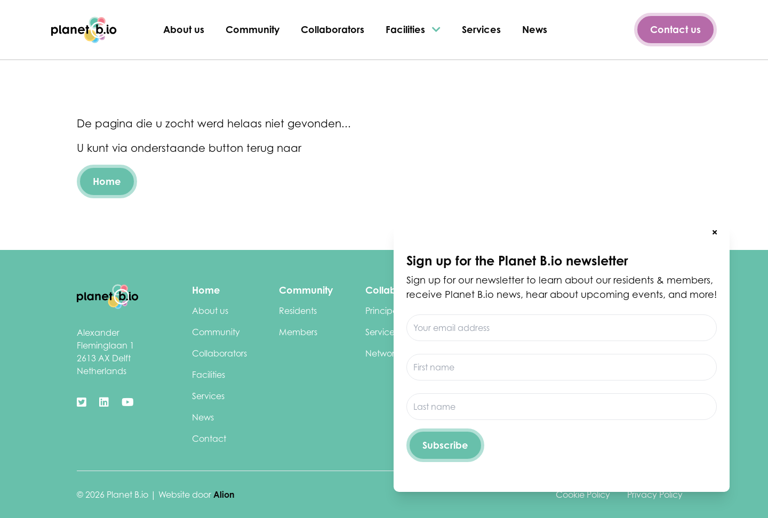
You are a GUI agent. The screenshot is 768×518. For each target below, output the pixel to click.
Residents (298, 310)
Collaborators (332, 29)
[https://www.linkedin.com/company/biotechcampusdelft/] (104, 402)
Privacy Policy (655, 494)
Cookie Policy (583, 494)
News (534, 29)
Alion (224, 494)
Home (107, 181)
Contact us (675, 29)
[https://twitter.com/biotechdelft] (81, 402)
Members (298, 332)
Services (481, 29)
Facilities (413, 29)
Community (252, 29)
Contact (209, 438)
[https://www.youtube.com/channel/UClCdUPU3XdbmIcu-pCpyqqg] (128, 402)
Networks (383, 353)
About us (183, 29)
